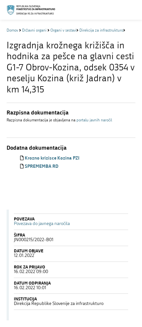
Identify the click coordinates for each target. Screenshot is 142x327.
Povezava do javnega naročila (42, 223)
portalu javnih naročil (94, 120)
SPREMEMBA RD (41, 166)
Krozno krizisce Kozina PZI (52, 158)
